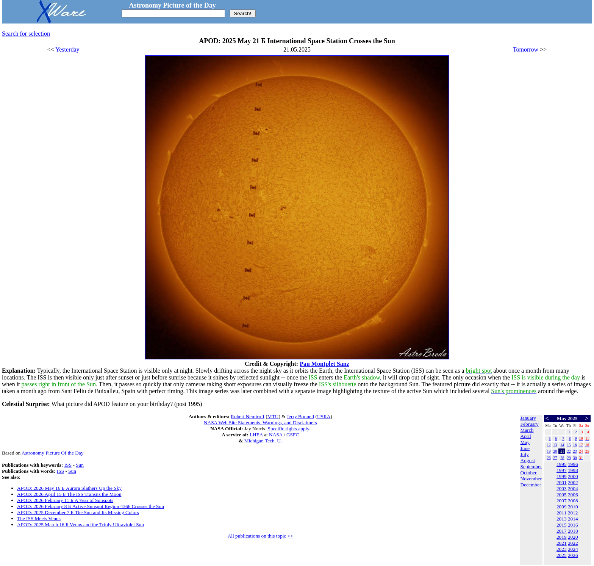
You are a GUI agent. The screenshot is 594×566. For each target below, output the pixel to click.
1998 (573, 470)
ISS (68, 465)
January (528, 418)
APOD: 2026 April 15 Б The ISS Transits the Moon (69, 494)
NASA (276, 434)
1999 (561, 476)
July (525, 454)
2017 (561, 531)
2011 (561, 513)
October (529, 472)
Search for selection (26, 33)
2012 (573, 513)
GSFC (292, 434)
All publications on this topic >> (260, 536)
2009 (561, 507)
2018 (573, 531)
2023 (561, 549)
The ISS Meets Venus (39, 518)
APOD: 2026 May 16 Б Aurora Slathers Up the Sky (69, 488)
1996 (573, 464)
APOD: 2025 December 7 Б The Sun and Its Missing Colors (78, 512)
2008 (573, 500)
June (525, 448)
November (531, 478)
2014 (573, 519)
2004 (573, 488)
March (527, 430)
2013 (561, 519)
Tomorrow (525, 49)
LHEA (256, 434)
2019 (561, 537)
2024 (573, 549)
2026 (573, 555)
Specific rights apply (288, 428)
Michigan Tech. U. (263, 441)
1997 (561, 470)
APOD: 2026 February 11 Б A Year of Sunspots (65, 500)
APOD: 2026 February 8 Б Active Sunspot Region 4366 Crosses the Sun (90, 506)
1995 (561, 464)
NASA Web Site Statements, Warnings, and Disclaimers (260, 422)
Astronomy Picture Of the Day (53, 453)
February (530, 424)
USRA (324, 416)
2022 (573, 543)
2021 (561, 543)
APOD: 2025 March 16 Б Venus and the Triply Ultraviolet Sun (80, 524)
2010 (573, 507)
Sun (80, 465)
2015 (561, 525)
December (531, 485)
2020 (573, 537)
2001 (561, 482)
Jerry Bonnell (300, 416)
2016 (573, 525)
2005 (561, 494)
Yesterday (67, 49)
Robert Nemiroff (247, 416)
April (526, 436)
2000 (573, 476)
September (531, 466)
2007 (561, 500)
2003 (561, 488)
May (525, 442)
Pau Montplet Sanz (324, 364)
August (528, 460)
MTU (273, 416)
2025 (561, 555)
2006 (573, 494)
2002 (573, 482)
